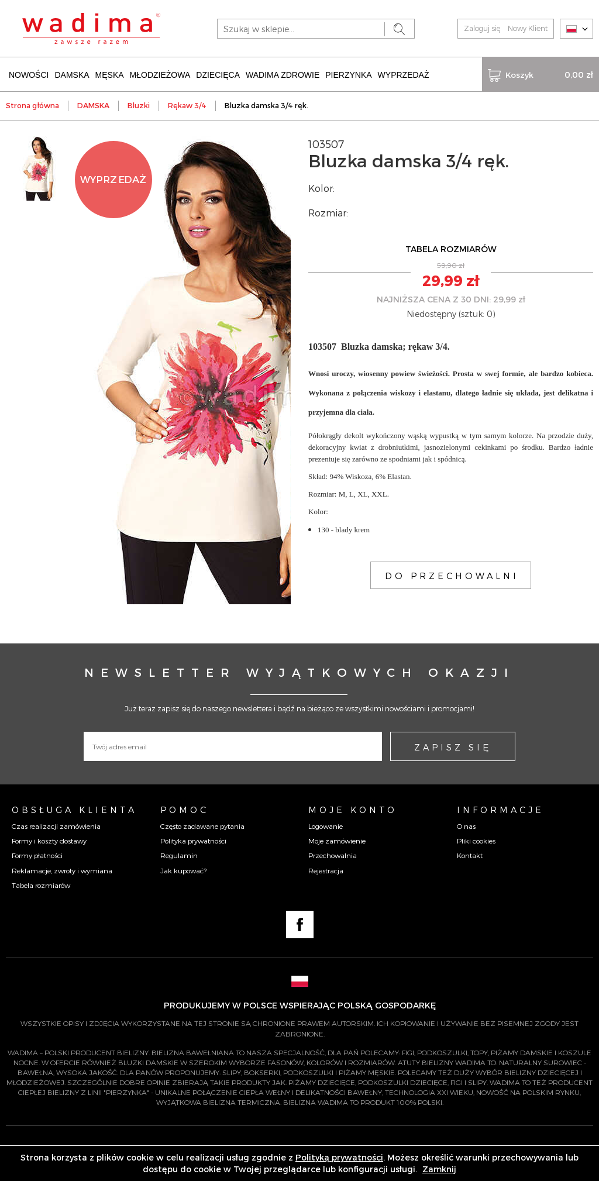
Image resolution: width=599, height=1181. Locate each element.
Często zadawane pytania (202, 826)
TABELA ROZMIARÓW (451, 249)
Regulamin (179, 855)
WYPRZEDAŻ (403, 75)
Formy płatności (37, 855)
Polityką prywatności (339, 1157)
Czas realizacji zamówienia (56, 826)
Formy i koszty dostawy (49, 840)
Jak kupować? (183, 870)
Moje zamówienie (337, 840)
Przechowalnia (332, 855)
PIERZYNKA (348, 75)
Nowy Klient (528, 28)
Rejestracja (325, 870)
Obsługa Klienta (74, 809)
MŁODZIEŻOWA (160, 75)
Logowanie (325, 826)
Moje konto (352, 809)
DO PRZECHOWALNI (452, 575)
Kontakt (470, 855)
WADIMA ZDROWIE (282, 75)
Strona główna (32, 105)
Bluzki (139, 105)
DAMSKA (71, 75)
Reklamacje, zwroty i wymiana (62, 870)
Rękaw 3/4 (187, 105)
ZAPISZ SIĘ (452, 747)
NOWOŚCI (29, 75)
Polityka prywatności (193, 840)
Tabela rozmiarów (41, 885)
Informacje (500, 809)
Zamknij (439, 1169)
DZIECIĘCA (218, 75)
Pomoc (184, 809)
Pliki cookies (476, 840)
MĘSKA (109, 75)
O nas (466, 826)
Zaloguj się (482, 28)
